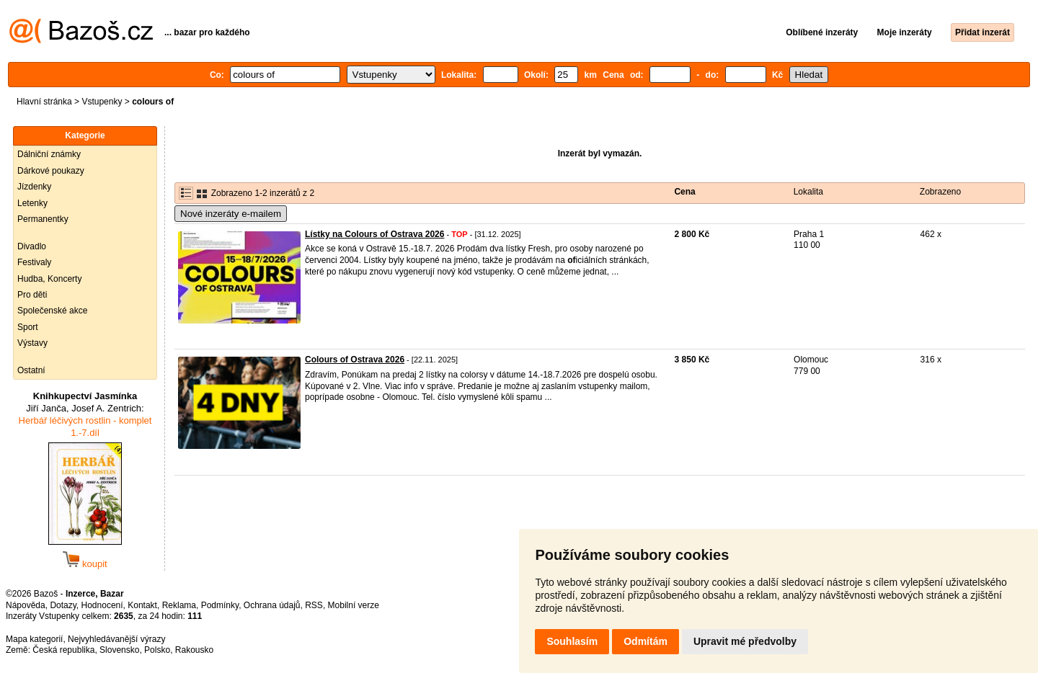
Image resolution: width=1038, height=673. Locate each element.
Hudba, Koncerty (49, 279)
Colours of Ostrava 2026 (354, 360)
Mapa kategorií (34, 639)
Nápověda (25, 605)
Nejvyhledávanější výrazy (116, 639)
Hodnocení (102, 605)
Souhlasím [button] (572, 641)
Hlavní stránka (44, 102)
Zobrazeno (940, 192)
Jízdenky (34, 187)
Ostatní (31, 370)
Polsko (157, 650)
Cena (684, 192)
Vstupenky (101, 102)
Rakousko (194, 650)
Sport (27, 327)
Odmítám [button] (645, 641)
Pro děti (32, 295)
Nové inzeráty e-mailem (230, 213)
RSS (314, 605)
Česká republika (63, 650)
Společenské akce (52, 311)
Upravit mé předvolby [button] (745, 641)
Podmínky (220, 605)
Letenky (32, 203)
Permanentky (42, 219)
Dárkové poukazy (50, 171)
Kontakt (142, 605)
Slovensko (119, 650)
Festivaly (34, 262)
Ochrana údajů (272, 605)
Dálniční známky (49, 154)
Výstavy (32, 343)
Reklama (179, 605)
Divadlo (31, 246)
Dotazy (63, 605)
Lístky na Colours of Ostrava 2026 (374, 234)
